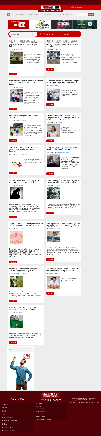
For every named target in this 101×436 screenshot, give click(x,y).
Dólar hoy (73, 7)
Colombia (15, 14)
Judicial (59, 14)
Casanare (21, 14)
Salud (30, 14)
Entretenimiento (66, 14)
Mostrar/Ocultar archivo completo (43, 419)
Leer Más (13, 74)
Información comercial (49, 14)
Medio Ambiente (37, 14)
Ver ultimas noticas (8, 430)
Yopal (26, 14)
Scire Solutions (91, 403)
